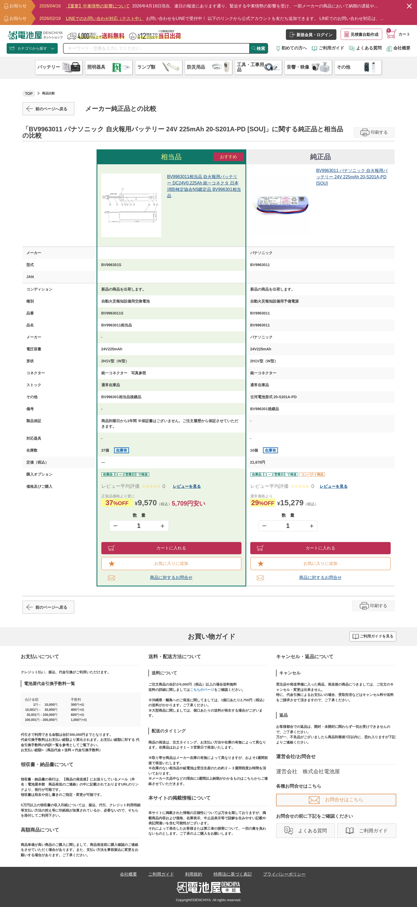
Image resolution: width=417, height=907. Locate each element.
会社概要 (398, 48)
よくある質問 (365, 48)
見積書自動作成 (361, 34)
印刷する (374, 132)
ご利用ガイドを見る (372, 636)
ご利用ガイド (328, 48)
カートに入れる (147, 548)
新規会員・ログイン (311, 34)
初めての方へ (292, 48)
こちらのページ (202, 690)
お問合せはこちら (336, 799)
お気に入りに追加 (149, 563)
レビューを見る (187, 486)
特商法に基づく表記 (233, 874)
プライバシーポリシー (284, 874)
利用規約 (193, 874)
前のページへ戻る (46, 109)
